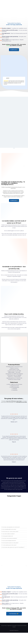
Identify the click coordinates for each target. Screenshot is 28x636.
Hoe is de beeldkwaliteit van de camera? (9, 529)
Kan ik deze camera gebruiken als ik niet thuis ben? (11, 527)
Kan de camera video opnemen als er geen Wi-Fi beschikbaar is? (13, 547)
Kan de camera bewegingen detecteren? (9, 540)
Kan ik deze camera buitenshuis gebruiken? (9, 538)
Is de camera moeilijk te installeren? (8, 533)
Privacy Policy (4, 625)
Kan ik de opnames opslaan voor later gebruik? (10, 542)
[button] (4, 165)
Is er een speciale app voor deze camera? (9, 545)
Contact (14, 626)
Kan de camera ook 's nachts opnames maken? (10, 531)
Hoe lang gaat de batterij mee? (7, 536)
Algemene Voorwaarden (12, 625)
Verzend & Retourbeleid (21, 625)
